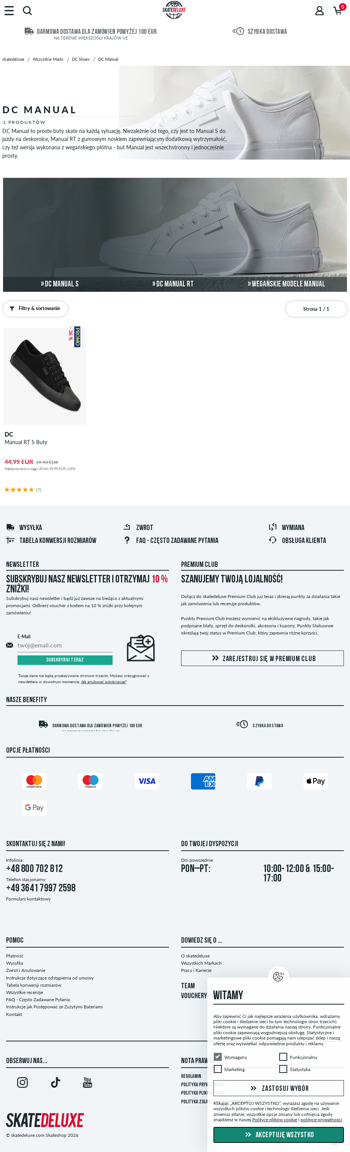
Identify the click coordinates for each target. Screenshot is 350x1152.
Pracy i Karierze (196, 970)
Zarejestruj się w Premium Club (262, 658)
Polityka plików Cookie (203, 1093)
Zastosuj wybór (278, 1088)
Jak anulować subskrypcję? (103, 681)
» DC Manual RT (173, 284)
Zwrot (138, 528)
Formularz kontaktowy (28, 899)
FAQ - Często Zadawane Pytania (170, 541)
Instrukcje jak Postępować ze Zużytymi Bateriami (54, 1007)
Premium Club (199, 565)
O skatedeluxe (195, 956)
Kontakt (14, 1014)
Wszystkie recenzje (24, 992)
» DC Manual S (60, 284)
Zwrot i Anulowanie (25, 970)
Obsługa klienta (297, 541)
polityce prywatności (321, 1119)
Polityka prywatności (202, 1085)
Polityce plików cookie (274, 1119)
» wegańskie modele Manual (286, 284)
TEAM (188, 986)
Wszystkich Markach (201, 963)
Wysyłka (24, 528)
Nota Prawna (198, 1061)
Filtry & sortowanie (33, 308)
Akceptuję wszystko (278, 1135)
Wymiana (286, 528)
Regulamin (191, 1076)
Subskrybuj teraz (65, 660)
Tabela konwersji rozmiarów (51, 541)
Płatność (15, 956)
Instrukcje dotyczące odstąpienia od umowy (50, 978)
